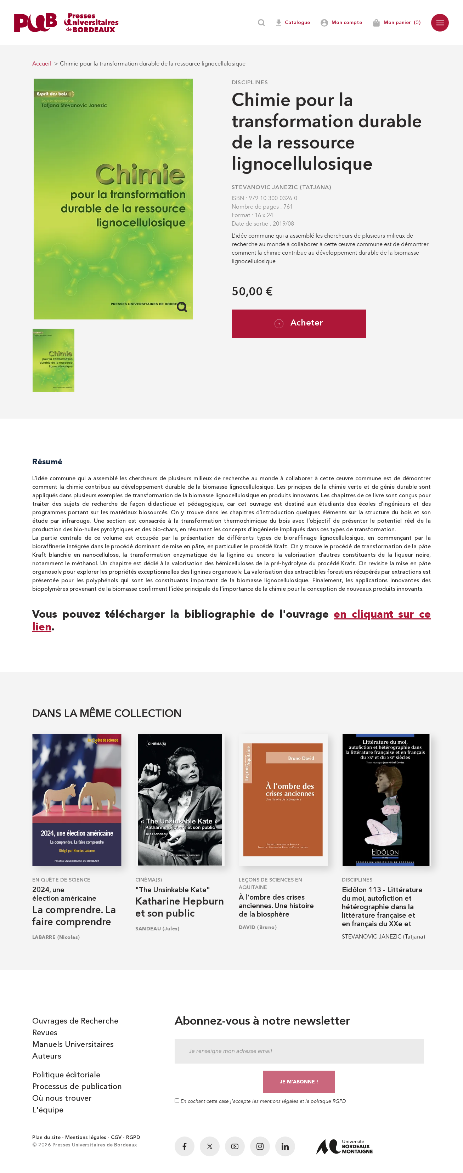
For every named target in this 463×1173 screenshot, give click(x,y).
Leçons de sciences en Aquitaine (270, 884)
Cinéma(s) (148, 880)
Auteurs (46, 1056)
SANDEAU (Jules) (157, 929)
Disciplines (250, 83)
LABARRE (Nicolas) (56, 937)
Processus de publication (77, 1087)
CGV (116, 1137)
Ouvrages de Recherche (75, 1021)
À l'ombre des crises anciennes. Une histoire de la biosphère (276, 906)
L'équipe (47, 1110)
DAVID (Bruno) (258, 927)
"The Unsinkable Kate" (172, 890)
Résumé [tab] (47, 461)
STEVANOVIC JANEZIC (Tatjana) (282, 188)
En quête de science (61, 880)
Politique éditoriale (66, 1075)
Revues (44, 1033)
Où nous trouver (62, 1099)
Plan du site (46, 1137)
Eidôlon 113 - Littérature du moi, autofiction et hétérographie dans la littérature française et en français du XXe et (382, 907)
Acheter (299, 324)
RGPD (133, 1137)
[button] (440, 23)
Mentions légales (85, 1137)
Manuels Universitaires (73, 1045)
